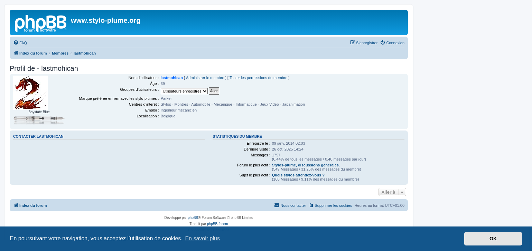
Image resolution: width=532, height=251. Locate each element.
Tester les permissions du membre (259, 78)
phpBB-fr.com (217, 224)
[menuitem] (20, 43)
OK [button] (493, 238)
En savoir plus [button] (202, 238)
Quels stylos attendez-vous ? (298, 175)
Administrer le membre (205, 78)
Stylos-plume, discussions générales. (306, 165)
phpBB (193, 218)
